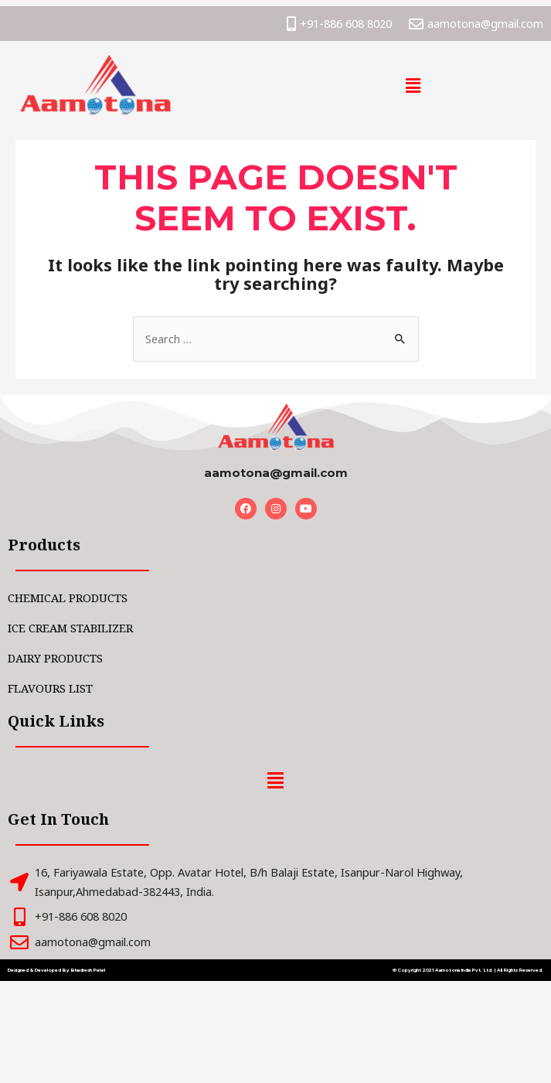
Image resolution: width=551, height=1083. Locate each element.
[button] (413, 85)
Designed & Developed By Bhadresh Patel (56, 969)
